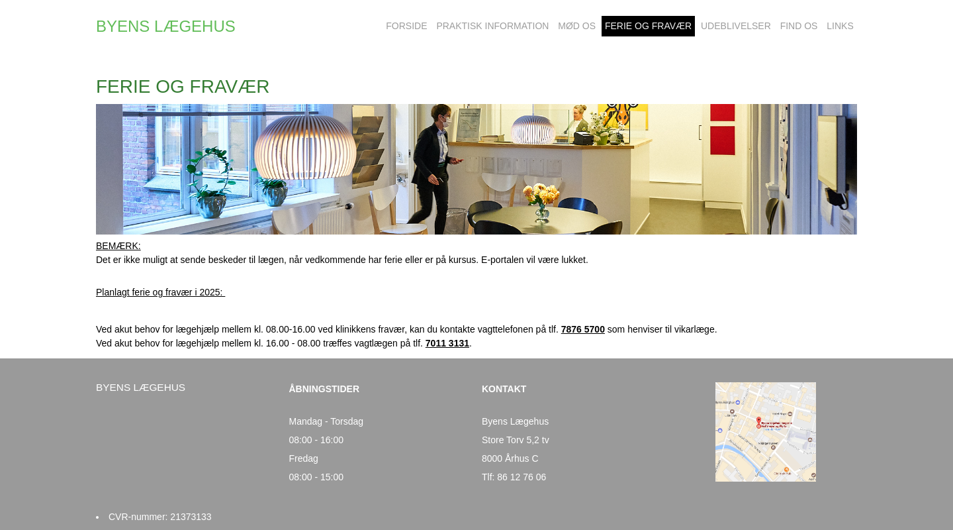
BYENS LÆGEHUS (166, 26)
